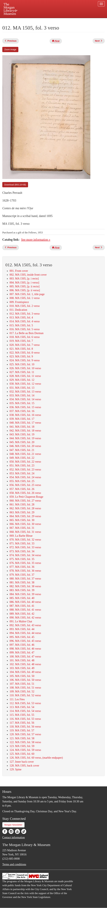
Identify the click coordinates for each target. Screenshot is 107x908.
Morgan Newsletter (13, 825)
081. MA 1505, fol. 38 (22, 582)
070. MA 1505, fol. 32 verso (25, 539)
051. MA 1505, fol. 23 (22, 465)
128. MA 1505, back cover (24, 765)
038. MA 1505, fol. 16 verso (25, 414)
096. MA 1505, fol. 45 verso (25, 640)
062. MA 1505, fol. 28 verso (25, 508)
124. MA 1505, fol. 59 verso (25, 749)
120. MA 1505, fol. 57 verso (25, 734)
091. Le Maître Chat (21, 621)
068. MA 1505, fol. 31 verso (25, 531)
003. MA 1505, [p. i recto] (24, 278)
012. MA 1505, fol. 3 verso (25, 313)
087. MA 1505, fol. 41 (22, 605)
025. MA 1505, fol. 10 (22, 364)
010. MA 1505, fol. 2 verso (25, 305)
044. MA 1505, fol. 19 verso (25, 438)
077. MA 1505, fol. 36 (22, 566)
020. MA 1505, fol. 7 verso (25, 344)
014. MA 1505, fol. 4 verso (25, 321)
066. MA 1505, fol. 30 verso (25, 524)
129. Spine (15, 769)
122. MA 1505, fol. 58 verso (25, 742)
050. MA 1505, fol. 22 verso (25, 461)
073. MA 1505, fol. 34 (22, 551)
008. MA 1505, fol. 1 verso (25, 298)
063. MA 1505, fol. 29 (22, 512)
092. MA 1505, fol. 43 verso (25, 625)
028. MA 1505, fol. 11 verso (25, 376)
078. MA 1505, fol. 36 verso (25, 570)
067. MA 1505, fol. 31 (22, 527)
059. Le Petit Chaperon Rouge (26, 496)
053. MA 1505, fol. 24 (22, 473)
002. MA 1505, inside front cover (28, 274)
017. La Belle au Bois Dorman (26, 333)
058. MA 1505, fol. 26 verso (25, 492)
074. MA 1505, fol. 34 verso (25, 555)
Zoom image (10, 49)
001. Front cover (19, 270)
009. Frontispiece (19, 302)
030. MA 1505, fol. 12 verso (25, 383)
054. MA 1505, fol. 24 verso (25, 477)
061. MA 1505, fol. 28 (22, 504)
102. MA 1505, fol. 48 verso (25, 664)
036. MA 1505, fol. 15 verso (25, 407)
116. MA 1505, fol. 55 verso (25, 718)
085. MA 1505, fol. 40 (22, 598)
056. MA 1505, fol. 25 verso (25, 485)
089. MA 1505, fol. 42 (22, 613)
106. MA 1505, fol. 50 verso (25, 679)
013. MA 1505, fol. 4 (21, 317)
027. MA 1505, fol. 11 (22, 372)
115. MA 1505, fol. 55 (22, 714)
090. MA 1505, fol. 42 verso (25, 617)
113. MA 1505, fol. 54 (22, 707)
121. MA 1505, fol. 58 (22, 738)
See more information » (35, 239)
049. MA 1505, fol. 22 (22, 457)
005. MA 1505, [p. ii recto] (24, 286)
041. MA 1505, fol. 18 (22, 426)
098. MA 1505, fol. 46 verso (25, 648)
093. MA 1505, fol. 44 (22, 629)
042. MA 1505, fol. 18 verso (25, 430)
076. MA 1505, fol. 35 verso (25, 563)
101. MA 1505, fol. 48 (22, 660)
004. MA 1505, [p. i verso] (24, 282)
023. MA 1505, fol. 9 (21, 356)
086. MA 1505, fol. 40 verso (25, 601)
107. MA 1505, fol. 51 (22, 683)
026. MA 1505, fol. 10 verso (25, 368)
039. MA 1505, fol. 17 (22, 418)
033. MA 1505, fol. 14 (22, 395)
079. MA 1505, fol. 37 (22, 574)
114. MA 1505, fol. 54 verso (25, 711)
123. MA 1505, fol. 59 (22, 746)
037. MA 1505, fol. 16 (22, 411)
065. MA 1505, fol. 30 (22, 520)
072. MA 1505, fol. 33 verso (25, 547)
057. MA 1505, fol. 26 (22, 489)
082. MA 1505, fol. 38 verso (25, 586)
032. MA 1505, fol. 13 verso (25, 391)
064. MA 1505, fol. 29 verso (25, 516)
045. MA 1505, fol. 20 (22, 442)
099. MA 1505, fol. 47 (22, 652)
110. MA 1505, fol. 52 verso (25, 695)
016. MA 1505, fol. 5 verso (25, 329)
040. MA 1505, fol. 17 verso (25, 422)
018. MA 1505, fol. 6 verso (25, 337)
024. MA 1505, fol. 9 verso (25, 360)
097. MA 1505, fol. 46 (22, 644)
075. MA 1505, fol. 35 (22, 559)
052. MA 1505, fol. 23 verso (25, 469)
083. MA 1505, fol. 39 (22, 590)
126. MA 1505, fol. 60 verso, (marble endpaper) (36, 757)
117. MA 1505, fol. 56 (22, 722)
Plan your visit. (16, 20)
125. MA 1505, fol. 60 (22, 753)
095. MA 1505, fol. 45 (22, 637)
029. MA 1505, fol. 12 (22, 379)
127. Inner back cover (22, 761)
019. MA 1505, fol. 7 (21, 340)
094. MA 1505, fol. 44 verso (25, 633)
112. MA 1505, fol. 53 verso (25, 703)
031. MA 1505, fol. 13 (22, 387)
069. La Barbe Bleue (21, 535)
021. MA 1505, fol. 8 (21, 348)
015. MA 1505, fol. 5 (21, 325)
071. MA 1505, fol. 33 (22, 543)
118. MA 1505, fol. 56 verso (25, 726)
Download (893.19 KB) (15, 184)
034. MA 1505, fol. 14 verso (25, 399)
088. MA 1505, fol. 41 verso (25, 609)
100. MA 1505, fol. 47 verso (25, 656)
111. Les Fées (17, 699)
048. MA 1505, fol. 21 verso (25, 453)
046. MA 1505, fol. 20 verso (25, 446)
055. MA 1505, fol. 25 (22, 481)
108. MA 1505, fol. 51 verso (25, 687)
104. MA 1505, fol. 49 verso (25, 672)
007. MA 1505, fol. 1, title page (27, 294)
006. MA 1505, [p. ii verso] (25, 290)
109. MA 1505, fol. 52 (22, 691)
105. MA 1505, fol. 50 (22, 676)
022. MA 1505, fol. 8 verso (25, 352)
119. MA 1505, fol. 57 (22, 730)
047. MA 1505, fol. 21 (22, 450)
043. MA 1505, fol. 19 (22, 434)
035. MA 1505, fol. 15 (22, 403)
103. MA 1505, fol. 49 (22, 668)
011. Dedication (18, 309)
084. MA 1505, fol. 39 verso (25, 594)
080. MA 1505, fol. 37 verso (25, 578)
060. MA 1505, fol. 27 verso (25, 500)
